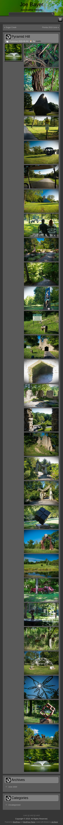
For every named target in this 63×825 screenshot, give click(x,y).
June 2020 (12, 787)
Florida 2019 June (49, 27)
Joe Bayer (31, 4)
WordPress (16, 822)
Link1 (25, 815)
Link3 (37, 815)
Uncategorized (14, 805)
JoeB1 (38, 41)
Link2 (31, 815)
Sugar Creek (11, 27)
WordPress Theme (29, 822)
